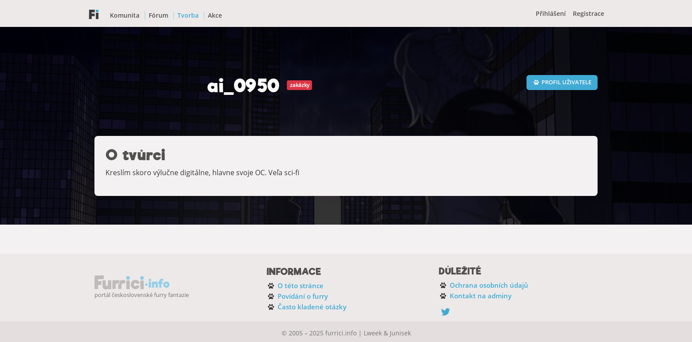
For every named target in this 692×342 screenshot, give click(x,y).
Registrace (588, 13)
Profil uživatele (561, 82)
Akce (215, 15)
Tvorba (188, 15)
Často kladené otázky (312, 306)
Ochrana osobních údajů (489, 285)
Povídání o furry (303, 296)
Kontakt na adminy (480, 295)
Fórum (158, 15)
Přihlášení (551, 13)
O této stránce (300, 285)
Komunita (124, 15)
